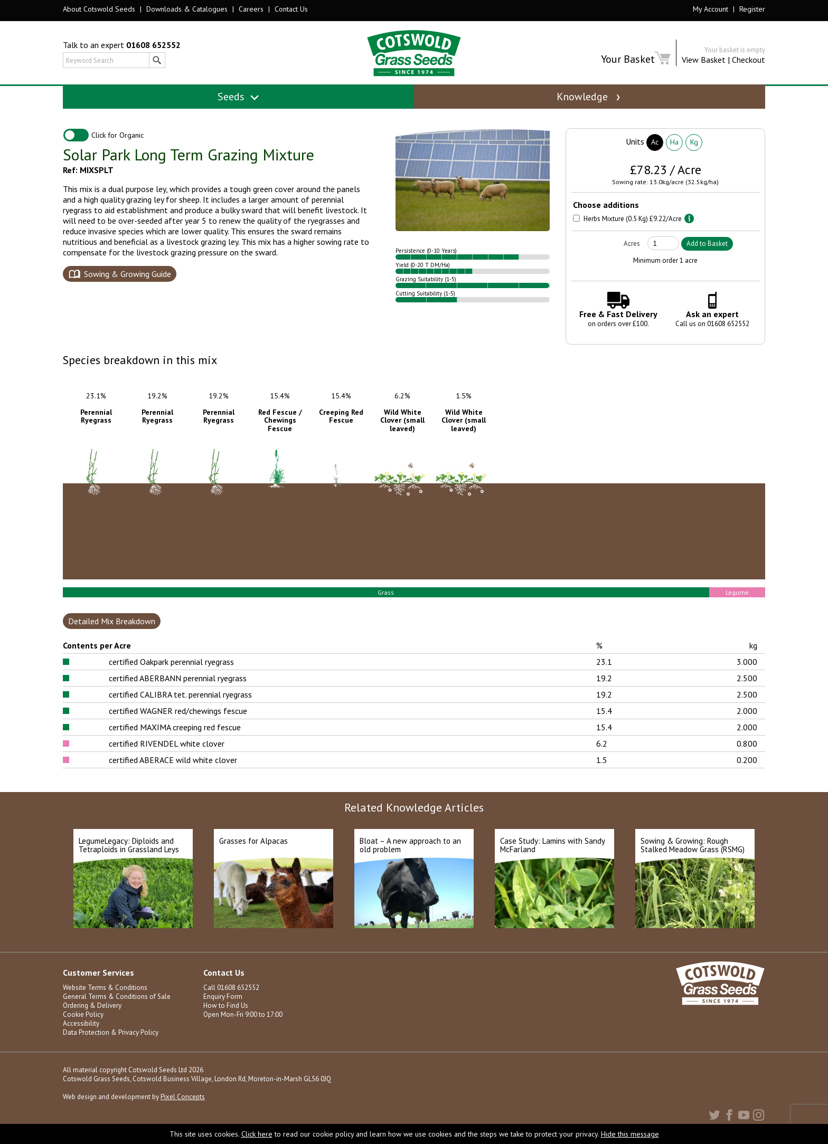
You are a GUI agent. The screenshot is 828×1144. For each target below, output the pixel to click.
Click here (256, 1134)
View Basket (704, 59)
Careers (251, 9)
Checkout (748, 59)
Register (752, 9)
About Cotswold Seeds (99, 9)
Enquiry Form (222, 1000)
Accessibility (81, 1027)
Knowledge (589, 96)
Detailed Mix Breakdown (111, 625)
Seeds (238, 96)
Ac (654, 146)
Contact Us (291, 9)
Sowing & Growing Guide (127, 278)
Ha (674, 146)
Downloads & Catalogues (187, 9)
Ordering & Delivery (92, 1009)
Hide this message (630, 1134)
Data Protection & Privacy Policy (110, 1036)
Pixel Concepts (183, 1101)
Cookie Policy (83, 1018)
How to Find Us (225, 1009)
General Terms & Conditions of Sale (117, 1000)
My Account (710, 9)
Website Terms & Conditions (105, 991)
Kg (694, 146)
